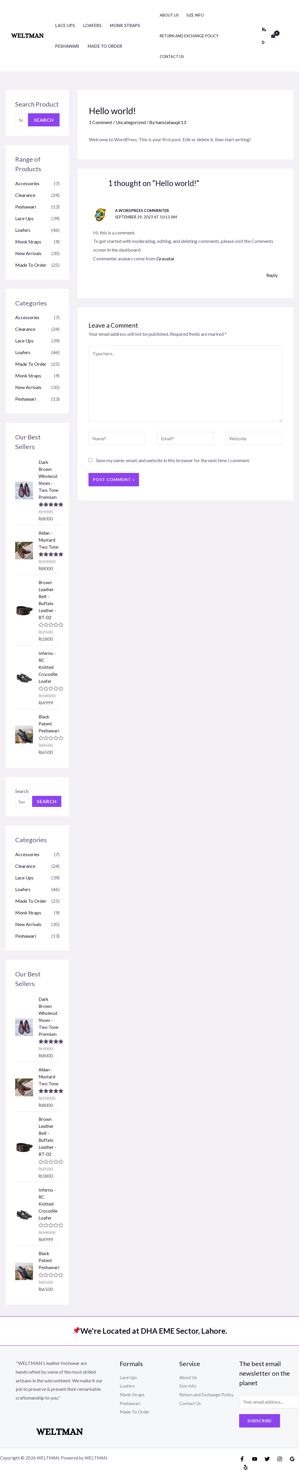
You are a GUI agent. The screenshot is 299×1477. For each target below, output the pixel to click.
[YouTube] (254, 1459)
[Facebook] (242, 1459)
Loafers (92, 25)
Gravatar (165, 258)
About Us (169, 15)
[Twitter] (267, 1459)
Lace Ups (65, 25)
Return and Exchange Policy (189, 35)
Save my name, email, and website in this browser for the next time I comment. (173, 460)
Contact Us (172, 56)
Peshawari (67, 46)
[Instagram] (279, 1459)
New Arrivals (28, 253)
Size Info (195, 15)
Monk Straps (125, 25)
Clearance (25, 195)
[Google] (292, 1459)
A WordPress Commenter (142, 210)
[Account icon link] (286, 35)
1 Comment (100, 122)
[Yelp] (245, 1467)
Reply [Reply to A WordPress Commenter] (272, 275)
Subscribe (259, 1420)
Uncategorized (131, 122)
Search (44, 120)
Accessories (27, 183)
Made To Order (105, 46)
